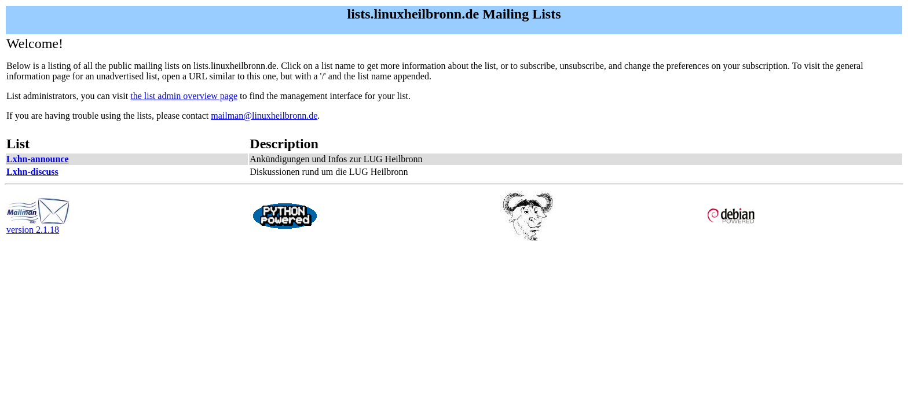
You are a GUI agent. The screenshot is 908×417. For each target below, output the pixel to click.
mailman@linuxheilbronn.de (264, 115)
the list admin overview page (183, 96)
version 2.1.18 (38, 226)
